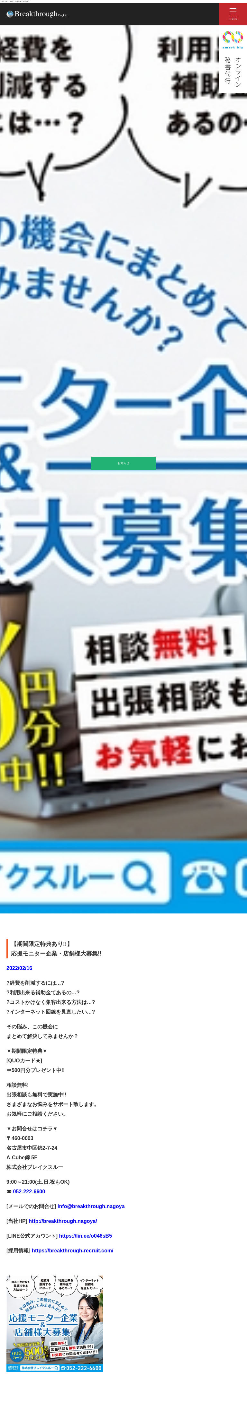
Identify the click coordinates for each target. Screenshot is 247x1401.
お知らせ (123, 463)
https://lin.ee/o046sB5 (85, 1236)
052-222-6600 (28, 1191)
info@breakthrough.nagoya (90, 1206)
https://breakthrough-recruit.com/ (72, 1250)
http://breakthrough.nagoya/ (62, 1221)
